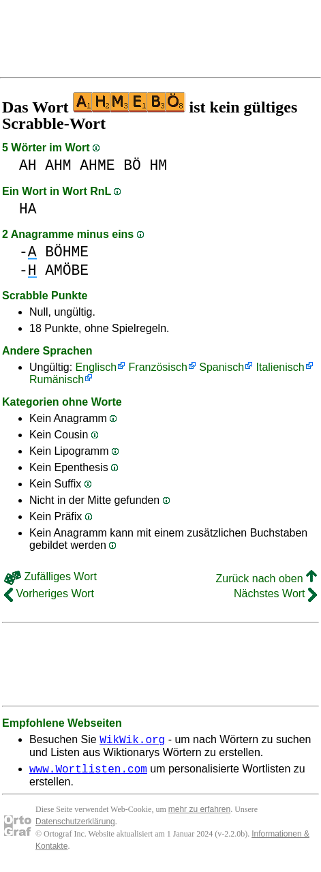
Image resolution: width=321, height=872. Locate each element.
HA (28, 209)
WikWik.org (132, 741)
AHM (58, 165)
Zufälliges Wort (50, 576)
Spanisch (221, 367)
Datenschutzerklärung (75, 825)
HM (158, 165)
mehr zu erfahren (199, 813)
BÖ (132, 165)
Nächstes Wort (275, 593)
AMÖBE (67, 270)
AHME (97, 165)
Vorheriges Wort (49, 593)
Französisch (158, 367)
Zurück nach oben (266, 578)
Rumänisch (56, 379)
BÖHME (67, 252)
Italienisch (280, 367)
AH (28, 165)
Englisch (96, 367)
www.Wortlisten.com (88, 772)
